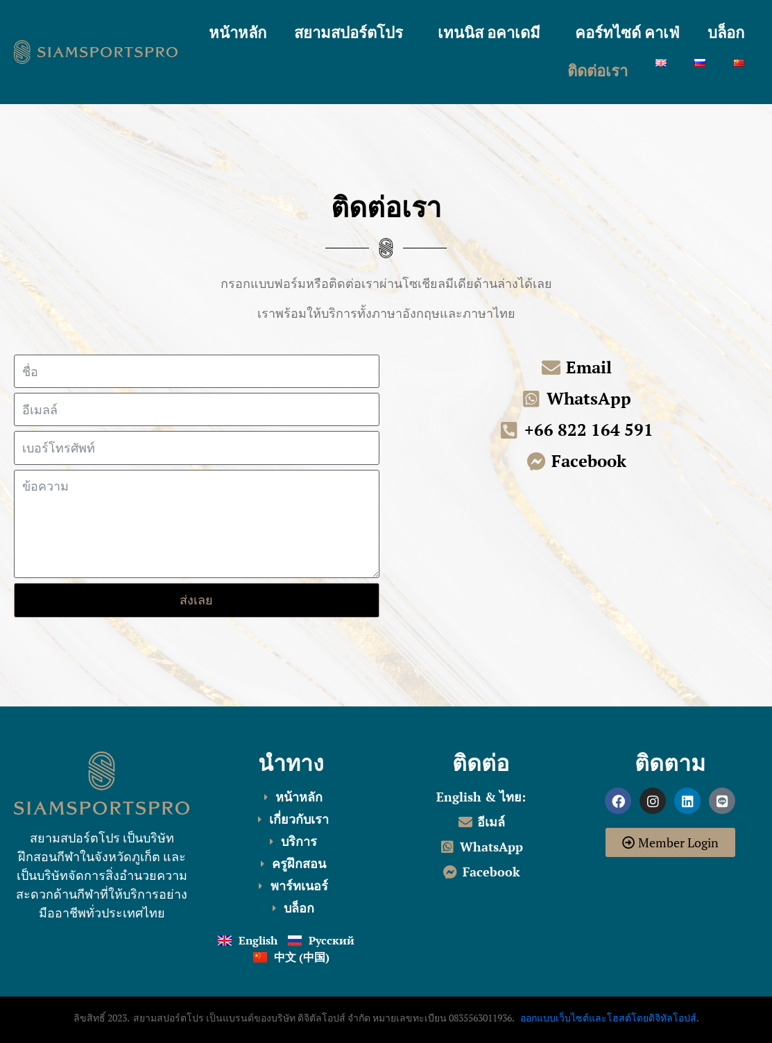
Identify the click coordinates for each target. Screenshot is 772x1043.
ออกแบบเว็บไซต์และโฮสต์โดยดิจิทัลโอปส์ (608, 1017)
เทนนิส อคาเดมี (489, 33)
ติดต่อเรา (597, 71)
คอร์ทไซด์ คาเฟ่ (627, 33)
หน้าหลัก (237, 33)
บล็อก (725, 33)
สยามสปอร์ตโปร (348, 33)
